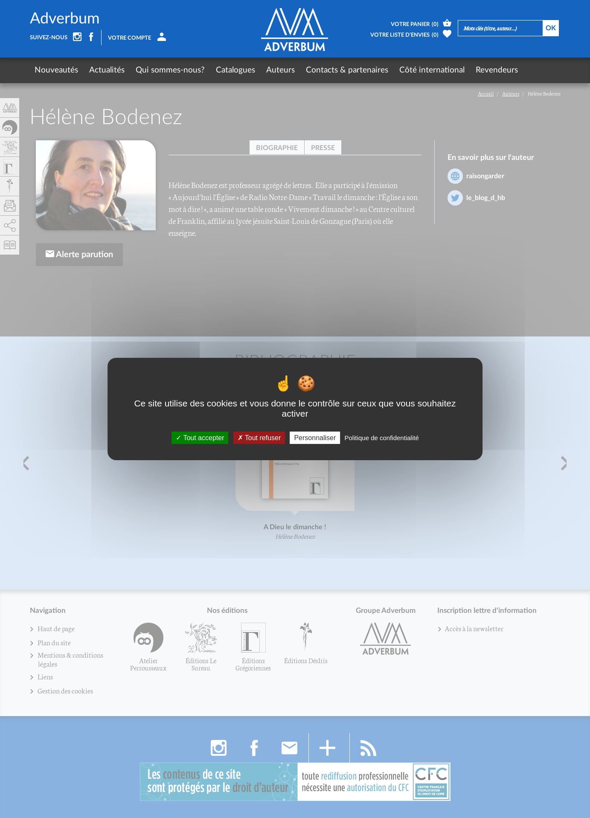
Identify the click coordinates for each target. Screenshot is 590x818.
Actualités (107, 70)
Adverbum (65, 18)
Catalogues (235, 70)
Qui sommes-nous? (170, 70)
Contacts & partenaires (347, 70)
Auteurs (280, 70)
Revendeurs (497, 70)
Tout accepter (200, 437)
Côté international (432, 70)
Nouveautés (56, 70)
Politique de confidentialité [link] (381, 437)
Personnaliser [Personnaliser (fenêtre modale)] (315, 437)
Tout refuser (259, 437)
